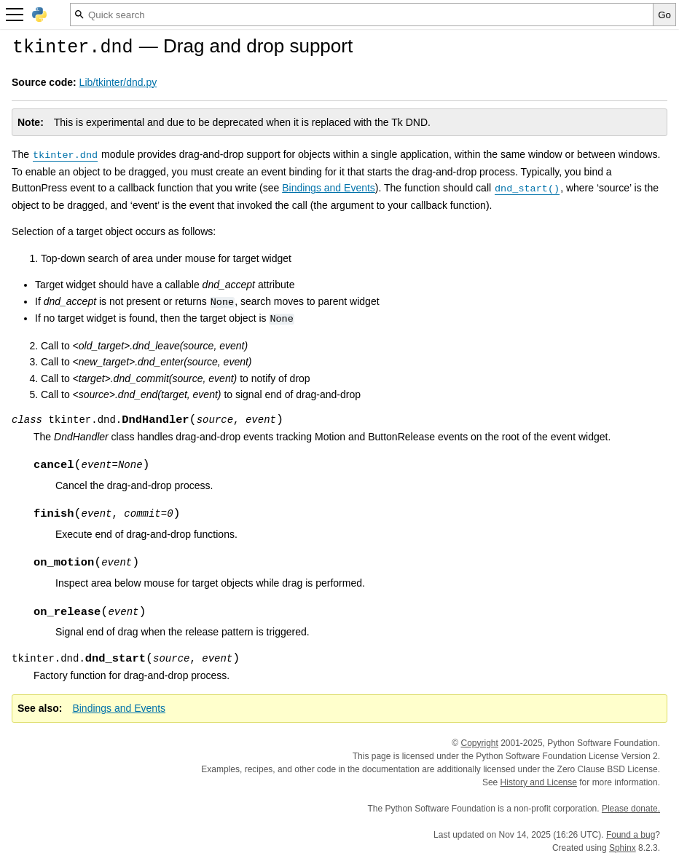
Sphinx (622, 848)
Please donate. (631, 809)
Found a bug (630, 835)
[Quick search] (362, 14)
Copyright (479, 743)
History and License (539, 782)
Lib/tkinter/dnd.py (118, 82)
